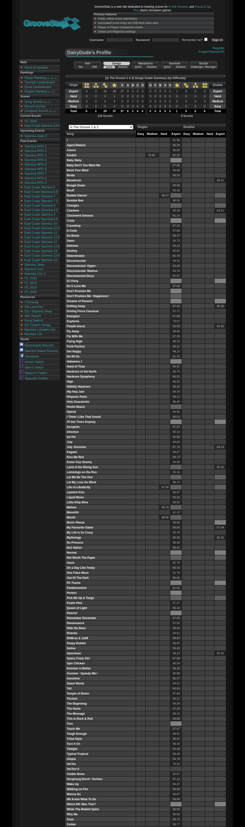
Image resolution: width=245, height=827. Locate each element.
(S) (52, 78)
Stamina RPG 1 (35, 146)
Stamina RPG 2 (35, 151)
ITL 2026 (30, 121)
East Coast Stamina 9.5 (41, 219)
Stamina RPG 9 (35, 182)
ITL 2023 (30, 283)
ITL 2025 (30, 292)
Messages (210, 67)
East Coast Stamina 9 (39, 214)
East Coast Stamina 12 (40, 242)
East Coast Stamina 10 (40, 223)
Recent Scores (34, 106)
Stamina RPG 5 (35, 164)
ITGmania (31, 302)
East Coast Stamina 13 (40, 251)
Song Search (33, 320)
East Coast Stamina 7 (39, 196)
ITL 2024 (30, 287)
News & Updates (36, 67)
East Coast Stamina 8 (39, 205)
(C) (55, 78)
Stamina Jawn (34, 264)
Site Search (32, 316)
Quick (109, 67)
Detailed (122, 67)
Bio (81, 67)
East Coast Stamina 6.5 (41, 192)
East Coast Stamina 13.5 (42, 255)
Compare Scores (36, 111)
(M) (48, 78)
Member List (33, 334)
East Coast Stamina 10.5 (42, 228)
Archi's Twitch (32, 362)
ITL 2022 (30, 278)
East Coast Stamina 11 (40, 233)
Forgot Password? (211, 51)
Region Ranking (35, 91)
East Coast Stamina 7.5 (41, 201)
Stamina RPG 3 (35, 155)
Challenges (197, 67)
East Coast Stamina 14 (40, 260)
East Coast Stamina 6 (39, 187)
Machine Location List (39, 329)
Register (218, 48)
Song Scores (33, 101)
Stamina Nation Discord (39, 351)
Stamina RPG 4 (35, 160)
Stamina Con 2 (34, 274)
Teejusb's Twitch (34, 378)
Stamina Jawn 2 (35, 136)
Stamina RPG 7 (35, 173)
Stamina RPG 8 (35, 178)
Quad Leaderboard (37, 87)
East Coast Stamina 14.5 (42, 125)
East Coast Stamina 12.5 (42, 246)
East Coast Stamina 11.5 (42, 237)
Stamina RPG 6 (35, 169)
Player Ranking (35, 78)
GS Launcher (33, 307)
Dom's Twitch (32, 367)
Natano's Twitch (33, 373)
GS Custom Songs (37, 325)
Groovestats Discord (36, 345)
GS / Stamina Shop (38, 311)
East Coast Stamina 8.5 (41, 210)
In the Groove (178, 6)
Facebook (29, 356)
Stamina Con (33, 269)
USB (94, 67)
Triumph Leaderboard (39, 82)
